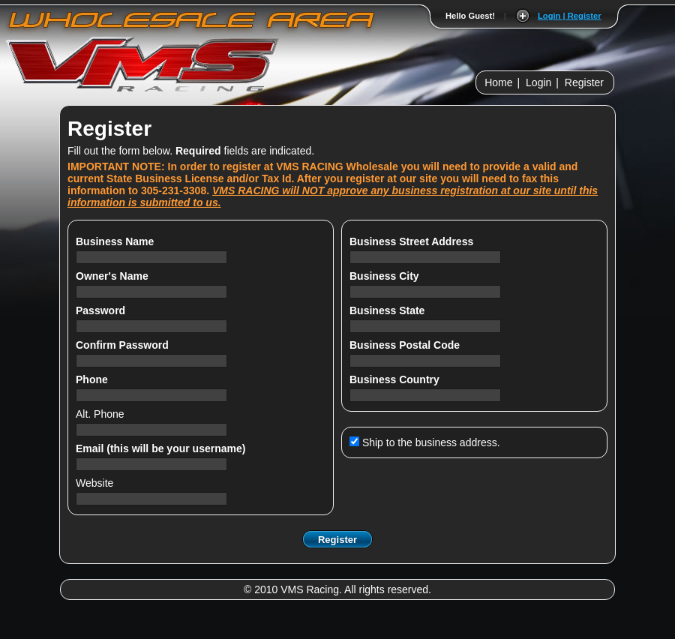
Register (584, 82)
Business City (386, 276)
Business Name (116, 242)
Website (94, 483)
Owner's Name (114, 276)
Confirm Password (124, 345)
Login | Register (570, 15)
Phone (93, 380)
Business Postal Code (406, 345)
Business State (389, 310)
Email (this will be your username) (162, 448)
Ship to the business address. (425, 442)
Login (538, 82)
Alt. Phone (102, 414)
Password (102, 310)
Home (498, 82)
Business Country (396, 380)
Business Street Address (413, 242)
